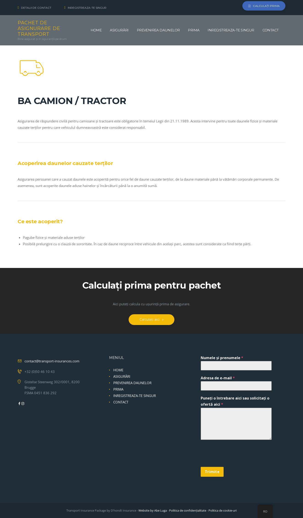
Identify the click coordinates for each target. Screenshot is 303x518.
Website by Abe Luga (152, 510)
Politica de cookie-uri (222, 510)
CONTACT (120, 402)
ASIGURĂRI (121, 376)
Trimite (212, 471)
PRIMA (118, 389)
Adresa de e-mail (218, 378)
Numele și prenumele (222, 358)
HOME (118, 370)
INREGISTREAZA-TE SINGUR (134, 396)
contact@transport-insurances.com (51, 361)
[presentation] (235, 455)
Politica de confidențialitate (187, 510)
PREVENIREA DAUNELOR (132, 383)
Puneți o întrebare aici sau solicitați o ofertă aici (235, 401)
